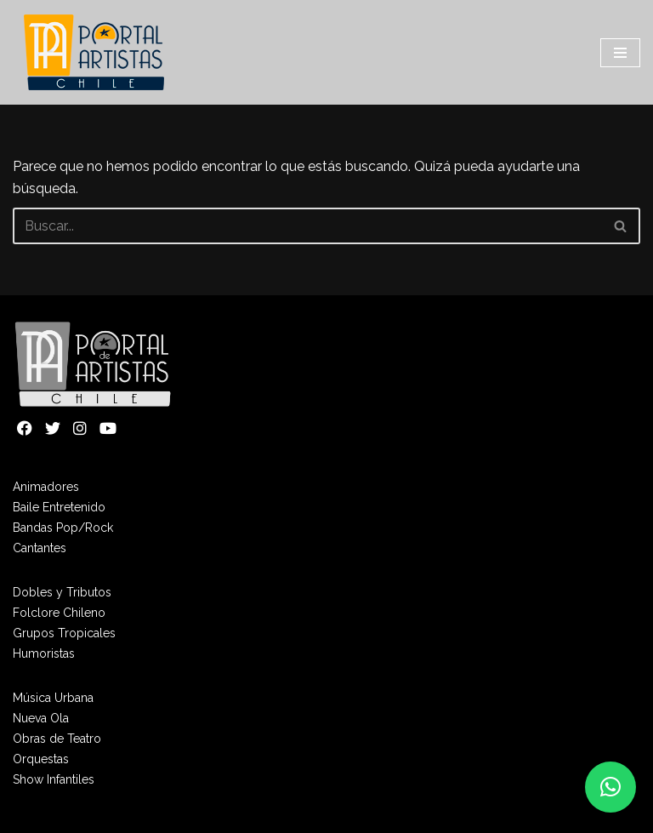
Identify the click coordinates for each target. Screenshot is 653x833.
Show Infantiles (53, 779)
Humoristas (44, 653)
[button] (610, 787)
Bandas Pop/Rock (63, 527)
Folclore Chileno (59, 612)
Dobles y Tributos (62, 592)
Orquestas (41, 759)
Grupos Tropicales (64, 633)
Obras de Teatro (57, 738)
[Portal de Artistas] (96, 52)
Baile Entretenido (59, 507)
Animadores (46, 487)
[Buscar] (307, 226)
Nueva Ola (41, 718)
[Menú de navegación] (620, 52)
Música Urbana (53, 698)
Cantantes (39, 548)
